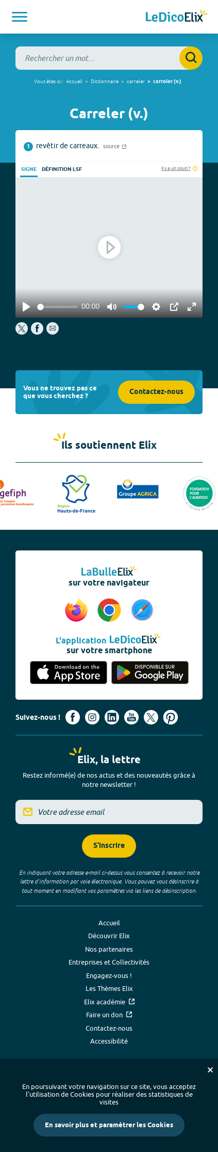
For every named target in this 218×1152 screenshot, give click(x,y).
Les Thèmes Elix (109, 988)
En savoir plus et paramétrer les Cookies (109, 1125)
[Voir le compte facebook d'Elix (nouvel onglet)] (72, 717)
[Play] (26, 306)
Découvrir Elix (109, 936)
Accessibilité (109, 1041)
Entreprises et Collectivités (109, 962)
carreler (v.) (167, 81)
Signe (29, 169)
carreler (136, 81)
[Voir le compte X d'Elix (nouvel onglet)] (151, 717)
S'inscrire (109, 846)
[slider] (57, 307)
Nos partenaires (109, 949)
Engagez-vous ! (109, 975)
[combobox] (109, 58)
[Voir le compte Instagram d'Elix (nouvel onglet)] (92, 717)
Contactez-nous (156, 392)
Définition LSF (62, 169)
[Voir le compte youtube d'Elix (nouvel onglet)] (131, 717)
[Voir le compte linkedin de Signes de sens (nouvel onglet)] (112, 717)
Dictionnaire (105, 81)
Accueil (74, 81)
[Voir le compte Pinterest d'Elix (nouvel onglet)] (170, 717)
